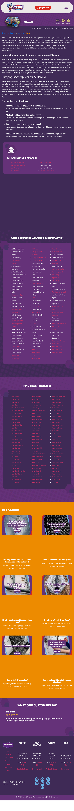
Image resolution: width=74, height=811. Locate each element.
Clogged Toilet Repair (17, 295)
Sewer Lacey (35, 408)
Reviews (8, 764)
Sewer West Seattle (16, 431)
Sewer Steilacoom (57, 448)
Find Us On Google (22, 769)
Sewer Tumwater (57, 477)
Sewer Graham (56, 465)
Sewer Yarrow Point (57, 405)
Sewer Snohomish (37, 448)
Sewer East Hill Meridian (18, 471)
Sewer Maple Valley (16, 425)
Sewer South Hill (56, 442)
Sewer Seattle (15, 396)
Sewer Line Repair (16, 171)
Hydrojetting (35, 306)
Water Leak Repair (57, 347)
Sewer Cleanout (15, 168)
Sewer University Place (38, 454)
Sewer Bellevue (15, 405)
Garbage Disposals (37, 260)
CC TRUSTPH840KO (48, 28)
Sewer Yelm (55, 482)
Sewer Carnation (36, 468)
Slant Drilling (55, 263)
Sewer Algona (35, 462)
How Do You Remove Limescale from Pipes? (17, 621)
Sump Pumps (56, 280)
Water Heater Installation (59, 324)
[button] (66, 7)
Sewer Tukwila (15, 454)
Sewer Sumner (15, 448)
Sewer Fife (14, 419)
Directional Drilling (16, 309)
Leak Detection (36, 312)
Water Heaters (56, 344)
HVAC (33, 298)
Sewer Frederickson (57, 425)
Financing (8, 761)
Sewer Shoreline (36, 445)
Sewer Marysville (56, 457)
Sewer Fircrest (56, 422)
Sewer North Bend (57, 399)
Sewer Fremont (36, 399)
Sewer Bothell (15, 459)
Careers (8, 770)
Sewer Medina (36, 482)
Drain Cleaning (15, 312)
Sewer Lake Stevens (57, 454)
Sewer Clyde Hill (36, 471)
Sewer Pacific (36, 434)
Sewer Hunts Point (37, 480)
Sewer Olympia (56, 480)
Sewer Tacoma (15, 451)
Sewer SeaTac (36, 442)
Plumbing (34, 324)
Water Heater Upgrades (58, 341)
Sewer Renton (15, 399)
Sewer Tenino (56, 474)
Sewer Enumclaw (37, 477)
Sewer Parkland (56, 436)
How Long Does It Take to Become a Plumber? (57, 681)
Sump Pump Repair (57, 272)
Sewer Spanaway (57, 445)
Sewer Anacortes (56, 468)
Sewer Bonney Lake (17, 411)
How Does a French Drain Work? (57, 620)
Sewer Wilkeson (56, 451)
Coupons (10, 758)
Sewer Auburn (15, 402)
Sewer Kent (14, 436)
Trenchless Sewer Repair (47, 171)
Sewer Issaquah (36, 402)
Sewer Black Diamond (17, 408)
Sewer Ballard (15, 457)
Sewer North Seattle (57, 462)
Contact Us (8, 754)
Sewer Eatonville (56, 416)
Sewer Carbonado (57, 411)
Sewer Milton (55, 431)
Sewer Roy (55, 439)
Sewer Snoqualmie (57, 402)
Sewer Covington (16, 413)
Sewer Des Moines (16, 416)
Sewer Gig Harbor (57, 428)
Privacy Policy (8, 767)
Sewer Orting (55, 434)
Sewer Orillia (35, 431)
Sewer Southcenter (37, 451)
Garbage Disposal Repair (39, 257)
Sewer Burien (15, 468)
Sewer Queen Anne (37, 439)
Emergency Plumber (17, 321)
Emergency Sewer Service (18, 162)
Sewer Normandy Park (58, 396)
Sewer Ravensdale (16, 439)
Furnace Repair (15, 347)
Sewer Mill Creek (36, 422)
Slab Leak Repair (56, 260)
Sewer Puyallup (15, 428)
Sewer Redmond (16, 442)
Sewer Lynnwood (36, 416)
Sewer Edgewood (57, 419)
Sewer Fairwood (36, 396)
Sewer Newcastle (36, 428)
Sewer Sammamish (17, 445)
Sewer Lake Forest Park (38, 411)
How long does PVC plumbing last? (57, 560)
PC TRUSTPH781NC (67, 28)
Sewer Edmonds (16, 480)
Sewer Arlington (56, 471)
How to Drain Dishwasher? (17, 680)
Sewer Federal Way (16, 434)
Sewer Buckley (56, 408)
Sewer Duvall (35, 474)
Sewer (33, 349)
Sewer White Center (37, 457)
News (5, 758)
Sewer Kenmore (36, 405)
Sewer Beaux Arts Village (39, 465)
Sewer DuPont (56, 413)
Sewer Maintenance (45, 162)
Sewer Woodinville (37, 459)
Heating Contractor (37, 283)
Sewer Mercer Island (37, 419)
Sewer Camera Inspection (18, 165)
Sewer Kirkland (15, 422)
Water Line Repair (57, 352)
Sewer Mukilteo (36, 425)
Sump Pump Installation (59, 269)
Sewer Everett (15, 482)
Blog (8, 751)
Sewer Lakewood (36, 413)
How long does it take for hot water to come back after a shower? (17, 561)
